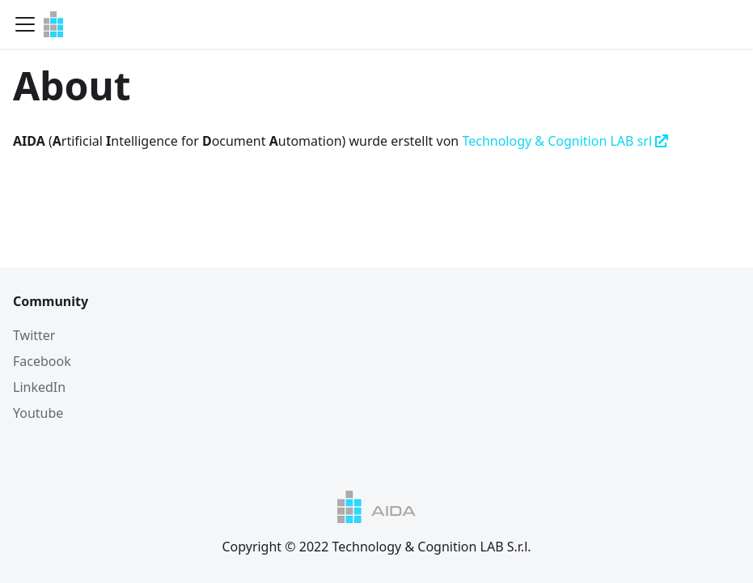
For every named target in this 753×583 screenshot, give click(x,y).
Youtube (38, 413)
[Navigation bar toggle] (25, 24)
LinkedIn (39, 387)
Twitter (34, 335)
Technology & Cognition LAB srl (565, 141)
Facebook (42, 361)
